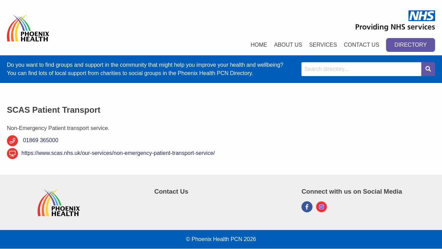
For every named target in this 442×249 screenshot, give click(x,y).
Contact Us (361, 45)
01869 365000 (39, 140)
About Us (288, 45)
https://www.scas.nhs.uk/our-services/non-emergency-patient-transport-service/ (111, 153)
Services (323, 45)
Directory (410, 45)
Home (259, 45)
